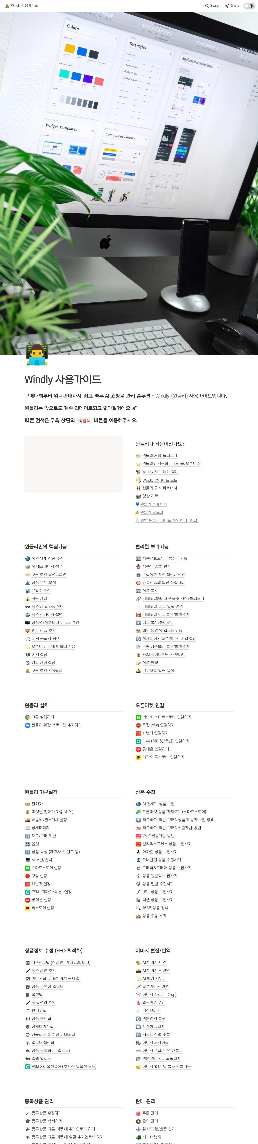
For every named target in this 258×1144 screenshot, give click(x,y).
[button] (21, 6)
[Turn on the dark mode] (249, 7)
